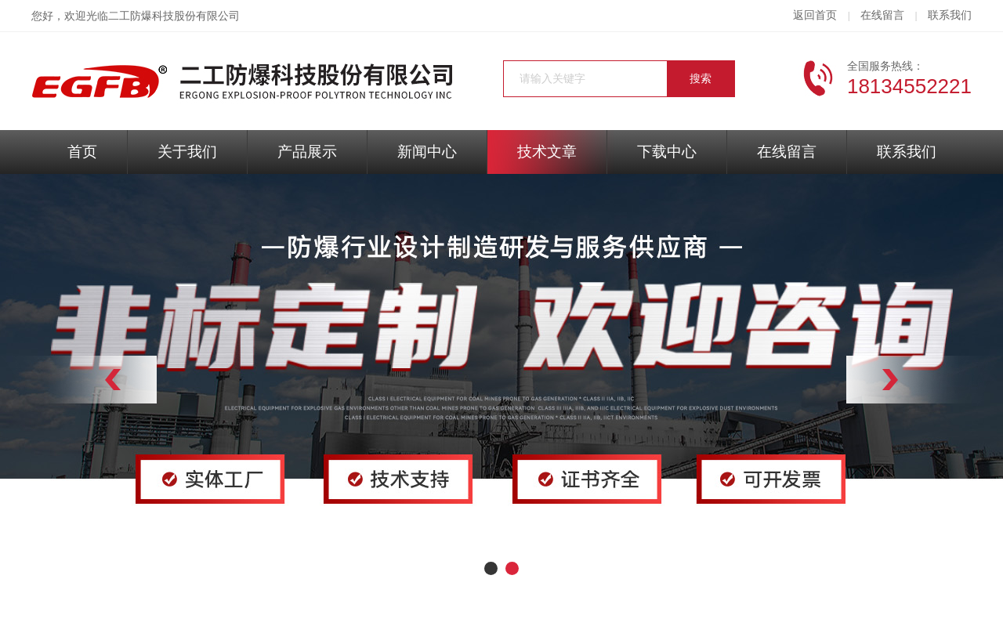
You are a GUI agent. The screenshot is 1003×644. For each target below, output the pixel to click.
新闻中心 (427, 151)
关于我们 (187, 151)
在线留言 (882, 15)
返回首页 (815, 15)
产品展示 (307, 151)
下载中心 (667, 151)
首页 (82, 151)
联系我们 (950, 15)
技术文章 (547, 151)
